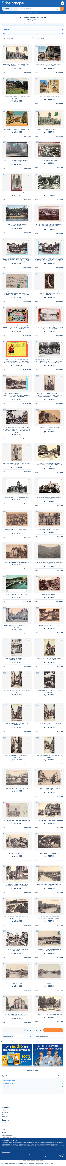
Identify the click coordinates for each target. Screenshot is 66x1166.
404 (41, 1030)
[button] (58, 9)
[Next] (53, 1030)
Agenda (4, 1125)
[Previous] (13, 1030)
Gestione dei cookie (49, 1163)
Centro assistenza (7, 1135)
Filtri (4, 33)
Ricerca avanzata (33, 12)
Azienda (5, 1112)
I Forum (4, 1127)
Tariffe (3, 1114)
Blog (4, 1123)
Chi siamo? (5, 1110)
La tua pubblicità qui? (32, 1069)
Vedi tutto (61, 1076)
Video (3, 1129)
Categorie (6, 29)
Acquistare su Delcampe (9, 1137)
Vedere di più (6, 1152)
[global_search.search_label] (39, 9)
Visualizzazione (9, 38)
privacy (41, 1163)
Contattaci (5, 1116)
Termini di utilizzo (33, 1163)
